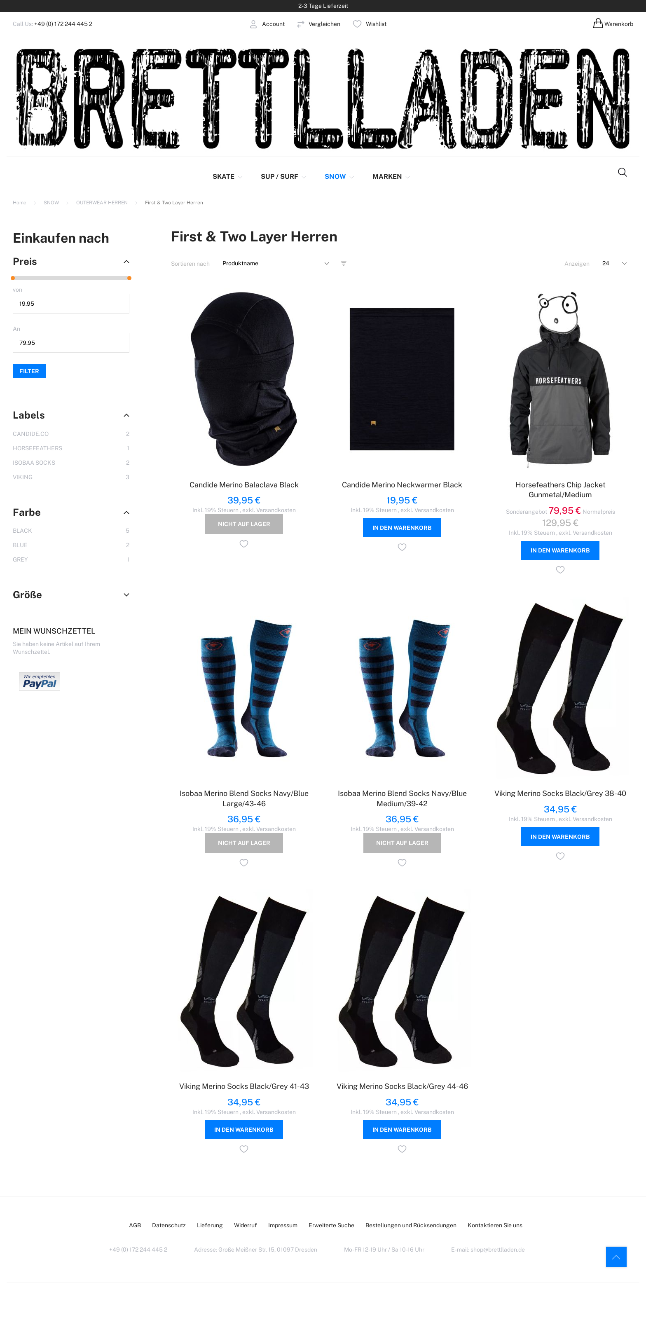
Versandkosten (276, 510)
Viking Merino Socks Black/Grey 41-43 (244, 1086)
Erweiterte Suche (331, 1225)
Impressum (282, 1225)
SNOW (52, 203)
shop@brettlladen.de (497, 1249)
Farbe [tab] (27, 512)
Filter (29, 371)
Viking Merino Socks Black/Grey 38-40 (560, 793)
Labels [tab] (29, 415)
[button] (243, 545)
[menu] (307, 177)
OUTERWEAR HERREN (102, 203)
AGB (135, 1225)
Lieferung (210, 1225)
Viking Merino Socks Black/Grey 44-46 (402, 1086)
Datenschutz (169, 1225)
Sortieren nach (190, 264)
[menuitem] (232, 177)
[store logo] (323, 98)
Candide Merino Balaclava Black (244, 484)
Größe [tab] (27, 594)
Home (20, 203)
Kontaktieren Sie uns (495, 1225)
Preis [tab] (25, 261)
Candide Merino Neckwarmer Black (402, 484)
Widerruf (245, 1225)
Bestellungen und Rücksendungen (410, 1225)
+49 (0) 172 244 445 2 (63, 24)
